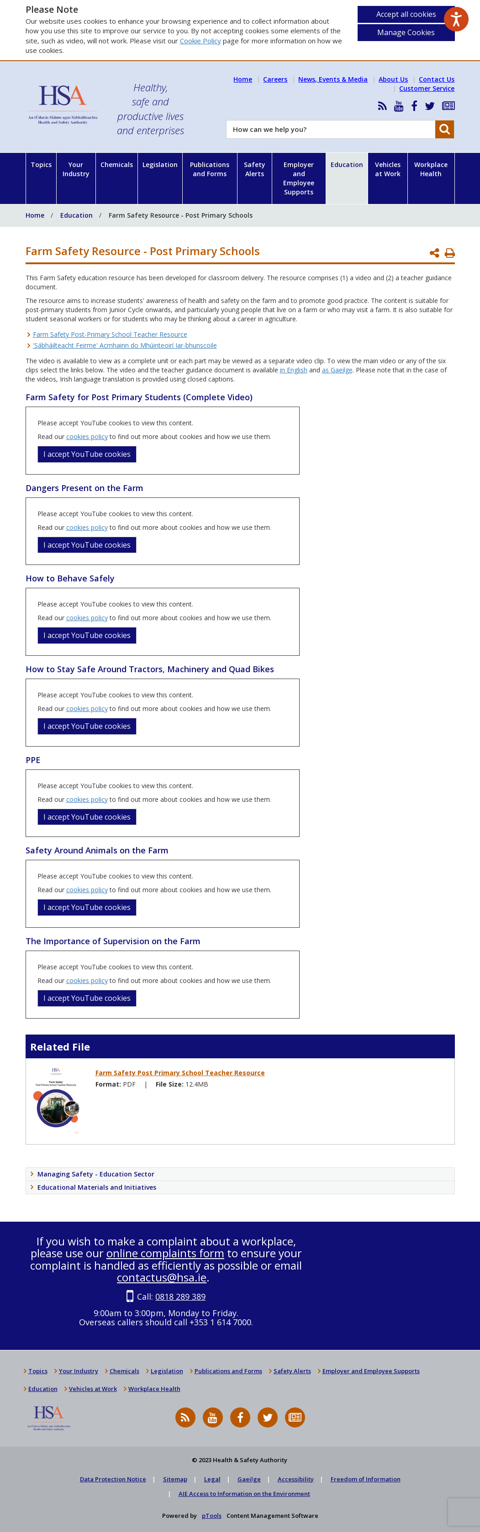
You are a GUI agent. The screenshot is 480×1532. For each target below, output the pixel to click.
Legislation (160, 164)
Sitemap (175, 1479)
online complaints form (165, 1252)
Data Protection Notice (113, 1479)
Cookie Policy (200, 40)
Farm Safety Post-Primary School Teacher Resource (110, 334)
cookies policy (87, 436)
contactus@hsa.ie (161, 1277)
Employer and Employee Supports (298, 178)
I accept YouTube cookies (87, 454)
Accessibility (296, 1479)
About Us (393, 79)
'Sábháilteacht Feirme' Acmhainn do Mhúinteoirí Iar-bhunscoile (125, 345)
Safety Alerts (254, 169)
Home (242, 79)
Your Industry (76, 169)
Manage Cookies (406, 32)
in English (293, 370)
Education (347, 164)
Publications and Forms (209, 169)
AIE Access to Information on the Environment (244, 1494)
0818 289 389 (180, 1296)
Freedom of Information (366, 1479)
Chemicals (116, 164)
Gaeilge (249, 1479)
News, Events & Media (333, 79)
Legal (212, 1479)
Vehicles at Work (388, 169)
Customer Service (426, 88)
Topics (41, 164)
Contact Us (436, 79)
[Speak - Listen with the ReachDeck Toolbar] (456, 19)
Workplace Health (431, 169)
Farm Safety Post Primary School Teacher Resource (180, 1072)
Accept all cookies (406, 14)
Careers (275, 79)
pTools (212, 1515)
